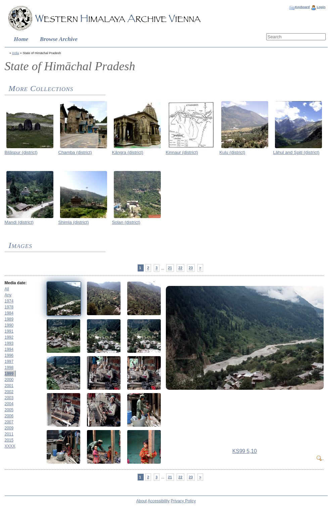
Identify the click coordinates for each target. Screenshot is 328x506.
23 (191, 268)
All (7, 289)
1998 (9, 367)
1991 (9, 331)
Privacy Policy (183, 501)
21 (170, 268)
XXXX (10, 446)
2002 (9, 391)
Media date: (16, 283)
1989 (9, 319)
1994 (9, 349)
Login (321, 7)
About (141, 501)
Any (8, 295)
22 (180, 268)
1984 (9, 313)
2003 (9, 397)
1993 (9, 343)
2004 (9, 404)
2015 (9, 440)
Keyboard (302, 7)
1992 (9, 337)
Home (21, 39)
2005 (9, 410)
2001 (9, 385)
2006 (9, 416)
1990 (9, 325)
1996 (9, 355)
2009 (9, 428)
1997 (9, 361)
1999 (9, 373)
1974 (9, 301)
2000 (9, 379)
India (15, 53)
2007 (9, 422)
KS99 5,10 (244, 451)
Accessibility (159, 501)
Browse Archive (59, 39)
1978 (9, 307)
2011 (9, 434)
